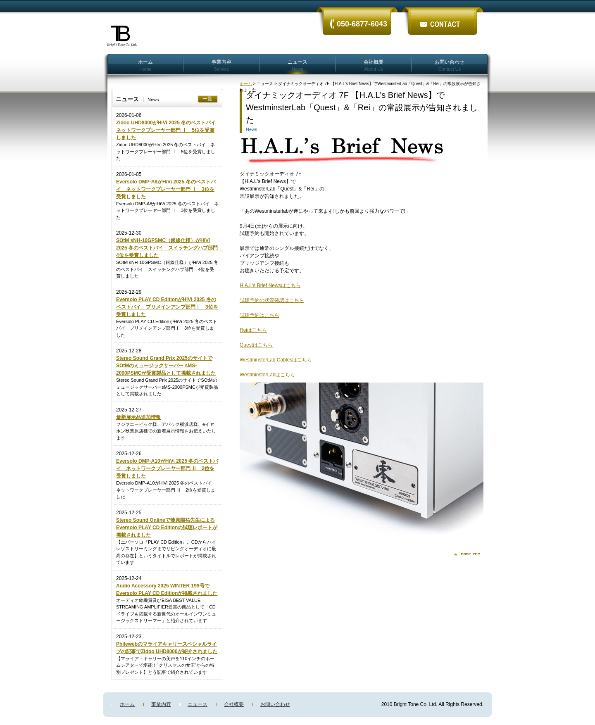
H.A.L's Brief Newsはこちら (270, 285)
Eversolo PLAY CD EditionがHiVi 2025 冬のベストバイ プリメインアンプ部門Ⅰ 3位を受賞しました (167, 307)
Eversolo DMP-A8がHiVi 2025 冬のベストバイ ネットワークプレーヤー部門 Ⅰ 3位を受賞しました (166, 189)
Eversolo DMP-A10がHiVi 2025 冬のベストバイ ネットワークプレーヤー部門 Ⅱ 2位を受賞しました (167, 468)
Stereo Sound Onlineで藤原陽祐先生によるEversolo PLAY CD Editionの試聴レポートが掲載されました (166, 527)
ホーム (145, 65)
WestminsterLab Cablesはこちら (276, 360)
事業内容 (221, 65)
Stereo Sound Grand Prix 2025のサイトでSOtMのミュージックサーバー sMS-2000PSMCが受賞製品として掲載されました (166, 365)
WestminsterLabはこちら (267, 375)
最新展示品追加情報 (138, 417)
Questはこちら (256, 345)
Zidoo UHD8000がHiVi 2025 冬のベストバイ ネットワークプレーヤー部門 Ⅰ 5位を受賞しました (168, 130)
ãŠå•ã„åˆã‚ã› (442, 17)
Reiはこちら (253, 330)
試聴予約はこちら (259, 315)
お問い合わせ (449, 65)
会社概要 (373, 65)
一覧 (207, 99)
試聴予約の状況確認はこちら (272, 300)
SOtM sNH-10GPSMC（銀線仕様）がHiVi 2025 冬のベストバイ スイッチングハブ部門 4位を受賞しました (169, 248)
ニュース (297, 65)
